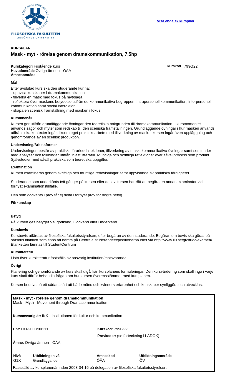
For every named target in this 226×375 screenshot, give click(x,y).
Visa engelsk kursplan (175, 21)
